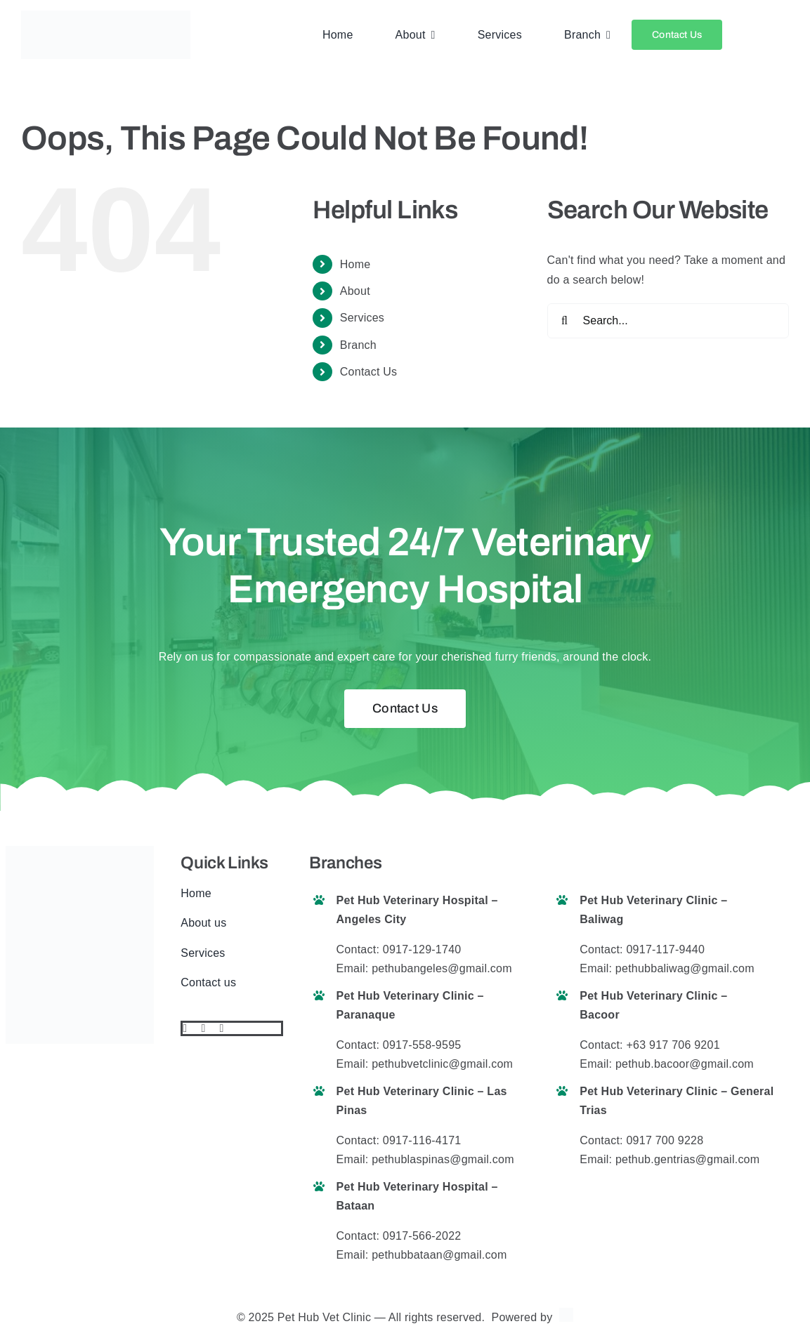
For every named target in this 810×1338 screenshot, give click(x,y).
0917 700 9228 (664, 1140)
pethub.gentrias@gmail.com (687, 1159)
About (355, 291)
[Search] (564, 320)
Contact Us (369, 372)
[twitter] (203, 1028)
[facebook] (185, 1028)
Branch (358, 345)
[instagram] (221, 1028)
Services (362, 318)
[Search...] (668, 320)
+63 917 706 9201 (672, 1045)
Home (355, 264)
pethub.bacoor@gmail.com (684, 1064)
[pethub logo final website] (105, 16)
